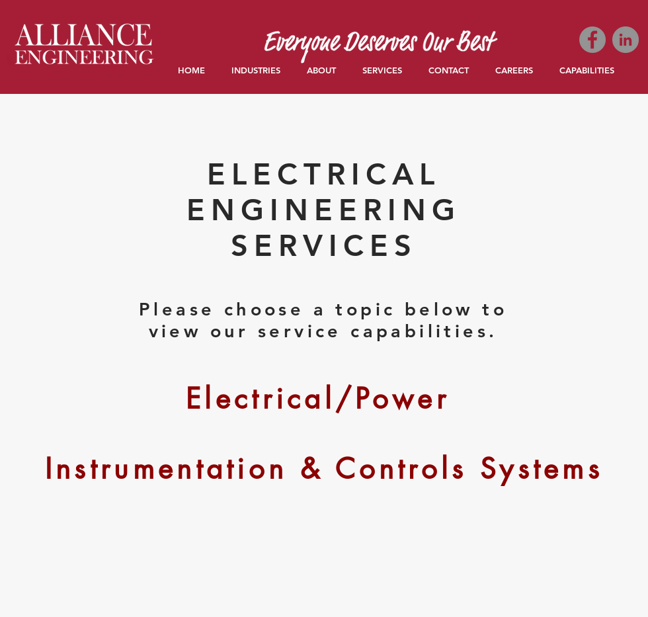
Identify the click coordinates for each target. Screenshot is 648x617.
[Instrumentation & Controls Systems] (324, 468)
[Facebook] (592, 39)
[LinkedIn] (625, 39)
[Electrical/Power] (317, 398)
